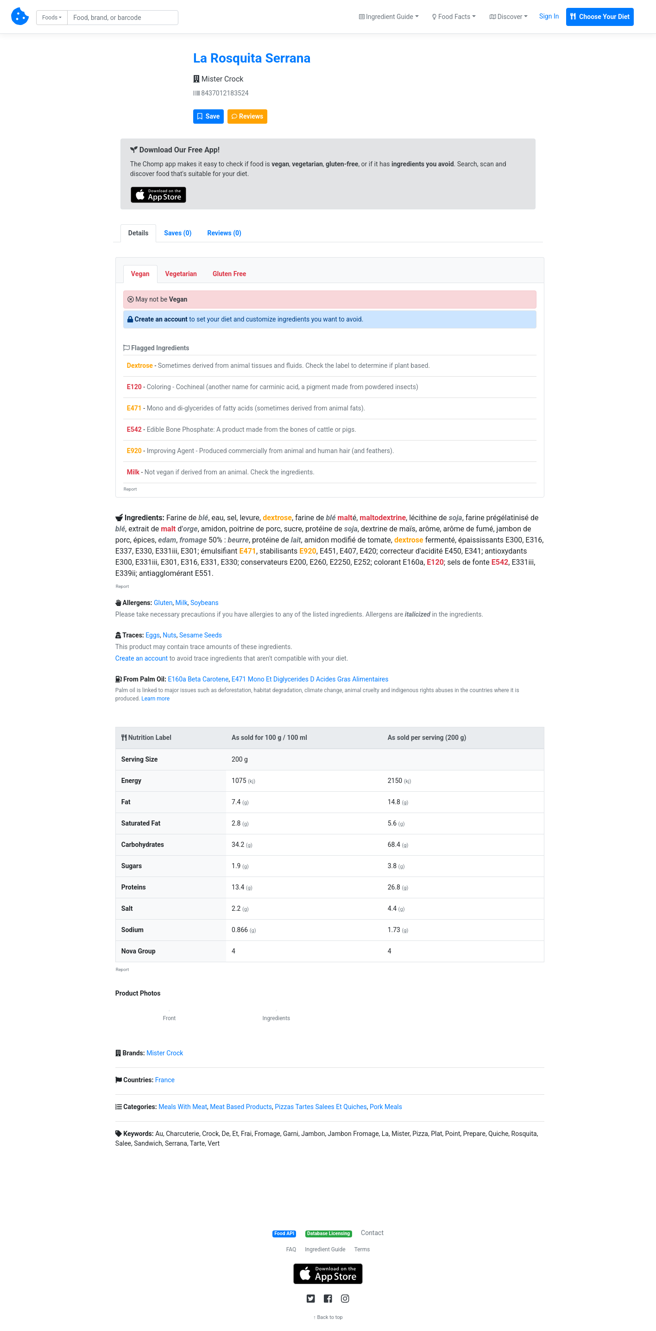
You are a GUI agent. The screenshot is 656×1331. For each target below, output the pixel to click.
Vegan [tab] (140, 274)
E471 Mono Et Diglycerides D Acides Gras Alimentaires (310, 679)
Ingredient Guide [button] (386, 16)
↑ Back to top (328, 1317)
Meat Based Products (241, 1106)
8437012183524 (221, 93)
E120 (134, 387)
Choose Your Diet (600, 16)
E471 (134, 408)
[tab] (177, 233)
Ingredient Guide (325, 1249)
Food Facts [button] (451, 16)
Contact (372, 1232)
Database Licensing (328, 1233)
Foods (49, 17)
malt (345, 517)
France (165, 1080)
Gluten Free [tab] (229, 274)
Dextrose (140, 365)
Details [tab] (138, 233)
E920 (134, 450)
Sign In (549, 16)
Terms (362, 1249)
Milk (133, 472)
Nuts (170, 635)
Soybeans (204, 602)
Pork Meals (386, 1106)
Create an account (161, 319)
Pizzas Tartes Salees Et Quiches (320, 1106)
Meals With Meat (182, 1106)
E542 (134, 429)
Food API (284, 1233)
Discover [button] (506, 16)
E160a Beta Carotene (198, 679)
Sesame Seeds (200, 635)
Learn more (155, 698)
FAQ (291, 1249)
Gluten (163, 602)
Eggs (152, 635)
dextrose (277, 517)
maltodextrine (383, 517)
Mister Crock (218, 79)
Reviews (247, 116)
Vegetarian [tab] (181, 274)
